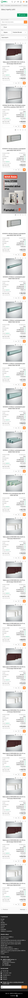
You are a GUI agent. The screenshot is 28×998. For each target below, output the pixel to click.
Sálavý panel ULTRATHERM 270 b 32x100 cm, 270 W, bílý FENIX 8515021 (14, 711)
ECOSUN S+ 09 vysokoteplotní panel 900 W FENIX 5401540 (14, 494)
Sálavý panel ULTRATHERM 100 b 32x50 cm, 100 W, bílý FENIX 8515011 (14, 537)
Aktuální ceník (4, 945)
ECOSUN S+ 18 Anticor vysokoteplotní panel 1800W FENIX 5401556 (14, 321)
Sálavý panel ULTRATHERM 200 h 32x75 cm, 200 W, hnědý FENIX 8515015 (14, 581)
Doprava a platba (5, 938)
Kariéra (2, 927)
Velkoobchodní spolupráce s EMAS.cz (10, 949)
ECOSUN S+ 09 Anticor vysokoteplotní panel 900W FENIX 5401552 (14, 277)
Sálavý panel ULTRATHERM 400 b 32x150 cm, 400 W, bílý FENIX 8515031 (14, 884)
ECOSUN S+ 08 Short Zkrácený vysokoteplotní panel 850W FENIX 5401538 (14, 234)
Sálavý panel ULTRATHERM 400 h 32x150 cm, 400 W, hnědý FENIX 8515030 (14, 841)
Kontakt (2, 919)
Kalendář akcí (4, 924)
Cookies (3, 953)
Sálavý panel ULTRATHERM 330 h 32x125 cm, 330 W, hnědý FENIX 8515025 (14, 754)
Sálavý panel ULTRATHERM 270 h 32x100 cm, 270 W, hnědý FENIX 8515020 (14, 667)
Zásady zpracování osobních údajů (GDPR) (11, 943)
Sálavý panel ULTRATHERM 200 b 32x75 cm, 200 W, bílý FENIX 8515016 (14, 624)
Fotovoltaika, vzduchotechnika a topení (13, 5)
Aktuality (3, 922)
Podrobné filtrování (19, 32)
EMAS (2, 5)
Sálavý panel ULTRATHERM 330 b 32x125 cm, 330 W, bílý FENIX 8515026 (14, 797)
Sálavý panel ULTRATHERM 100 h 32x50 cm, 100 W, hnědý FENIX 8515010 (14, 62)
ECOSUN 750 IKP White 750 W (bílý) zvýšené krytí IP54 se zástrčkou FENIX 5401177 (14, 106)
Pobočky (3, 926)
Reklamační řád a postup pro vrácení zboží (11, 942)
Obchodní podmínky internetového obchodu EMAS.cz (13, 940)
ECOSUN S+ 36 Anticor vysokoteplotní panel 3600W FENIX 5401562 (14, 451)
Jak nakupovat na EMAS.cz (7, 937)
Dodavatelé (3, 929)
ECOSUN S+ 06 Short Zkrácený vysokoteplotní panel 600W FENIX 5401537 (14, 149)
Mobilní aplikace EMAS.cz (7, 947)
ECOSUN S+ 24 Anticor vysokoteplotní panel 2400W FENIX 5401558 (14, 364)
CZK (18, 1)
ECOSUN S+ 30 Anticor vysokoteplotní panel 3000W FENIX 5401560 (14, 407)
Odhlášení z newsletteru (6, 931)
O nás (2, 921)
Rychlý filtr (22, 15)
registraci (8, 75)
